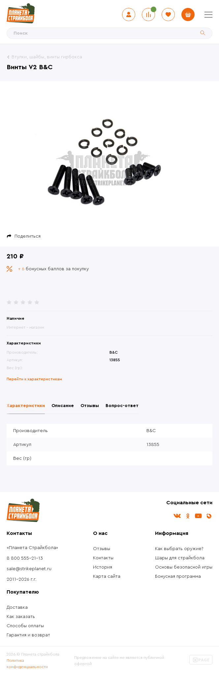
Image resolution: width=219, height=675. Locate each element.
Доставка (17, 607)
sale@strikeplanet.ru (29, 569)
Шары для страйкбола (179, 558)
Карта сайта (106, 576)
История (102, 567)
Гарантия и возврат (28, 635)
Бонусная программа (178, 576)
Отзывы (101, 548)
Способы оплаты (25, 626)
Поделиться (28, 236)
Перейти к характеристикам (34, 379)
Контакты (103, 558)
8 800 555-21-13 (25, 558)
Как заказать (21, 616)
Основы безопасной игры (183, 567)
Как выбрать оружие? (179, 548)
